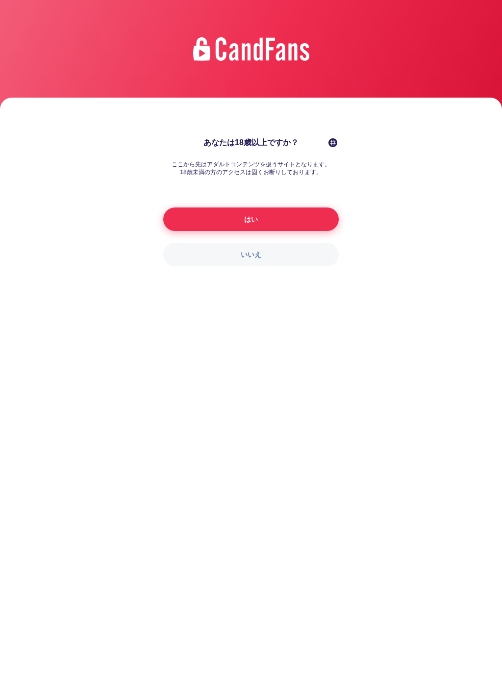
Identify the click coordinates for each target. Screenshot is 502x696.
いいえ (251, 254)
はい (251, 219)
